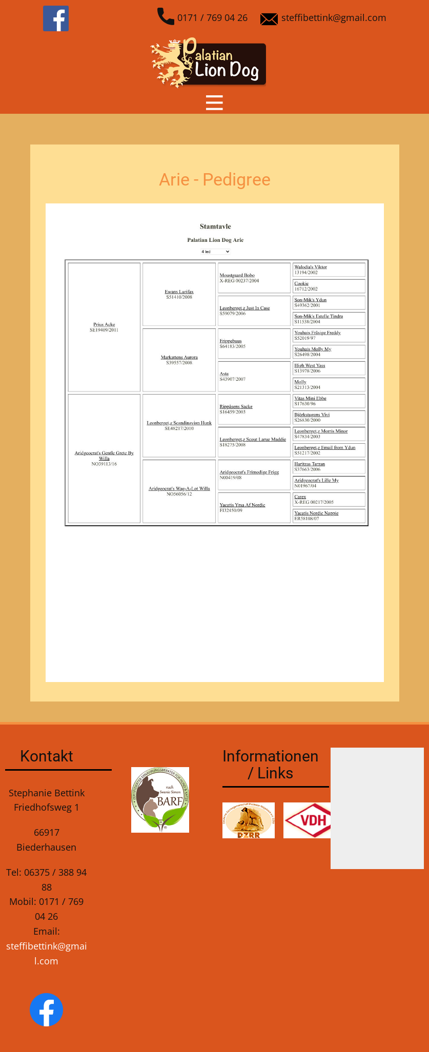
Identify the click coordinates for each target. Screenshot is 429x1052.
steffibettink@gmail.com (323, 18)
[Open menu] (214, 102)
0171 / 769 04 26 (202, 18)
